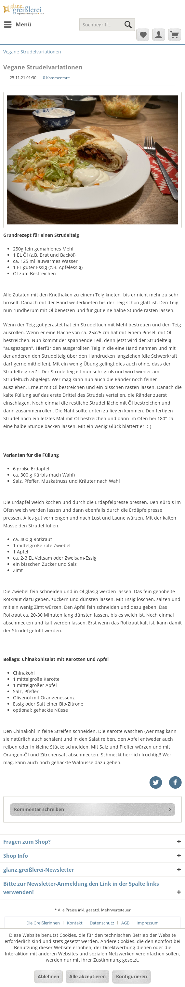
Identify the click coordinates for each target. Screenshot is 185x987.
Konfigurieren (131, 976)
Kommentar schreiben (92, 808)
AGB (125, 923)
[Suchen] (128, 24)
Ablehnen (48, 976)
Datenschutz (102, 923)
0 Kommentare (56, 77)
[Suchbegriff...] (107, 24)
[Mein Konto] (158, 34)
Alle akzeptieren (87, 976)
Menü (17, 23)
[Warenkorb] (174, 34)
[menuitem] (17, 24)
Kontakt (75, 923)
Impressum (148, 923)
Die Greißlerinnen (43, 923)
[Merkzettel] (142, 34)
